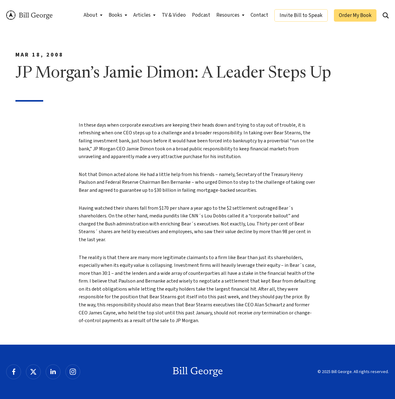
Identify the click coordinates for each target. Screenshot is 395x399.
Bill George (29, 15)
